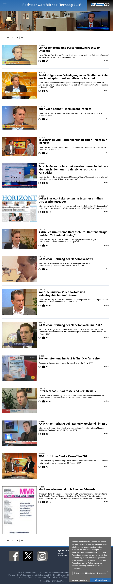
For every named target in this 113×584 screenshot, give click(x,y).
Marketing (101, 573)
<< (8, 38)
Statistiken (90, 573)
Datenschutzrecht (35, 577)
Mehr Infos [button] (77, 569)
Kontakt (60, 553)
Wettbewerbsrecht (27, 575)
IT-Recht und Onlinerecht (58, 575)
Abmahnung (67, 577)
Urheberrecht (41, 575)
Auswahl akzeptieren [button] (79, 580)
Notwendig (79, 573)
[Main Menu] (5, 5)
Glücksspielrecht (53, 577)
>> (22, 38)
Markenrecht (13, 575)
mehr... (106, 61)
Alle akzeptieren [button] (101, 580)
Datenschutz (62, 555)
